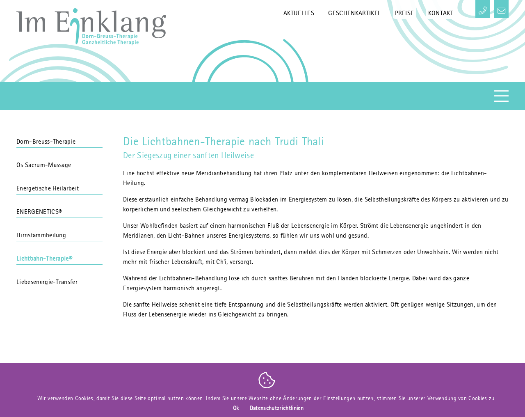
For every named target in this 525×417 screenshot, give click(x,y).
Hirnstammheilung (59, 231)
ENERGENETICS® (59, 208)
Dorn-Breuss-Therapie (59, 138)
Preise (404, 9)
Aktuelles (298, 9)
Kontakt (440, 9)
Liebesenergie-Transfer (59, 278)
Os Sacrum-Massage (59, 161)
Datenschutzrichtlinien (277, 408)
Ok (236, 408)
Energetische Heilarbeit (59, 184)
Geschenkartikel (354, 9)
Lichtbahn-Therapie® (59, 254)
